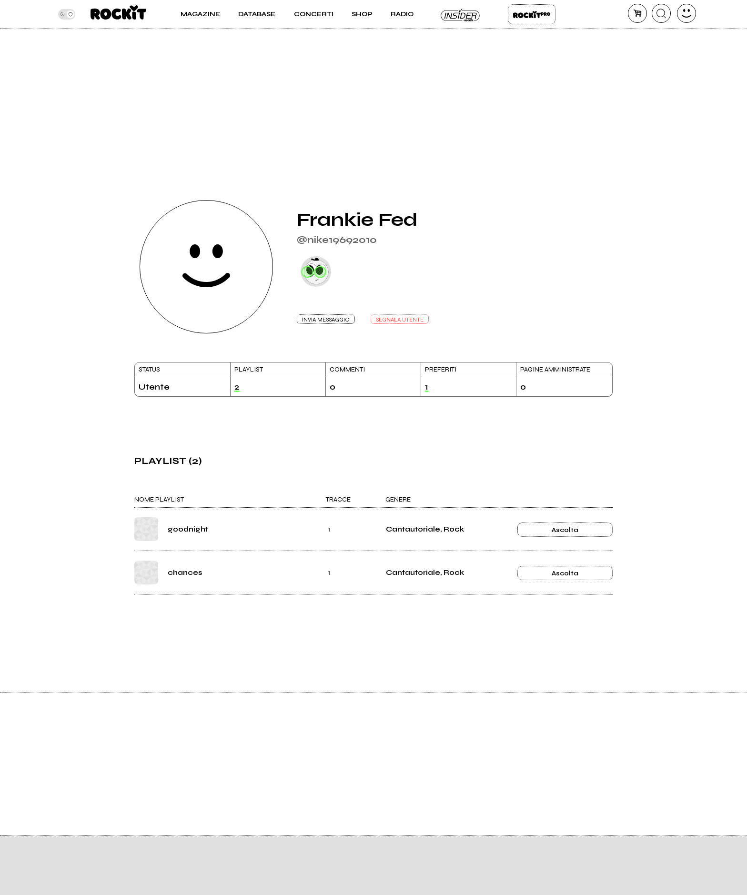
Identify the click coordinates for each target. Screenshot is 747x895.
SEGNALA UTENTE (400, 319)
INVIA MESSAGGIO (326, 319)
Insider (461, 14)
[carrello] (637, 13)
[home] (118, 14)
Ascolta (565, 530)
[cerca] (661, 13)
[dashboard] (686, 13)
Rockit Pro (531, 14)
